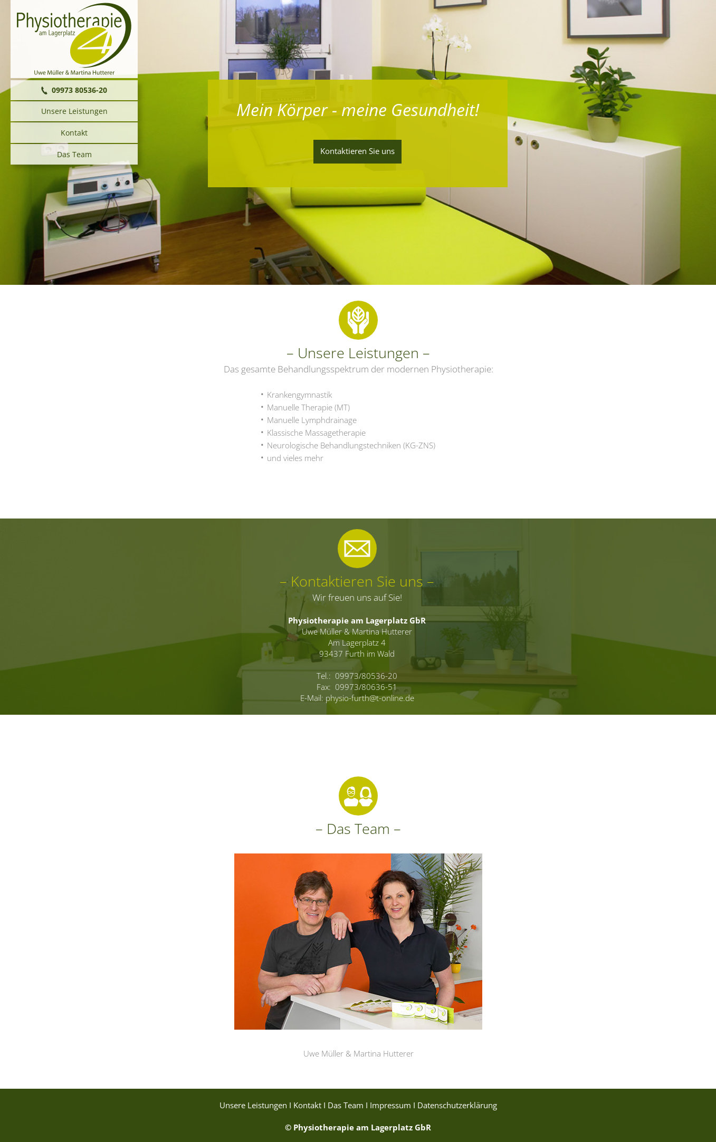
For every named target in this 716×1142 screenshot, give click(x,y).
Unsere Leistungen (253, 1105)
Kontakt (307, 1105)
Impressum (390, 1105)
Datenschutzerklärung (457, 1105)
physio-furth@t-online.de (370, 698)
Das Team (346, 1105)
